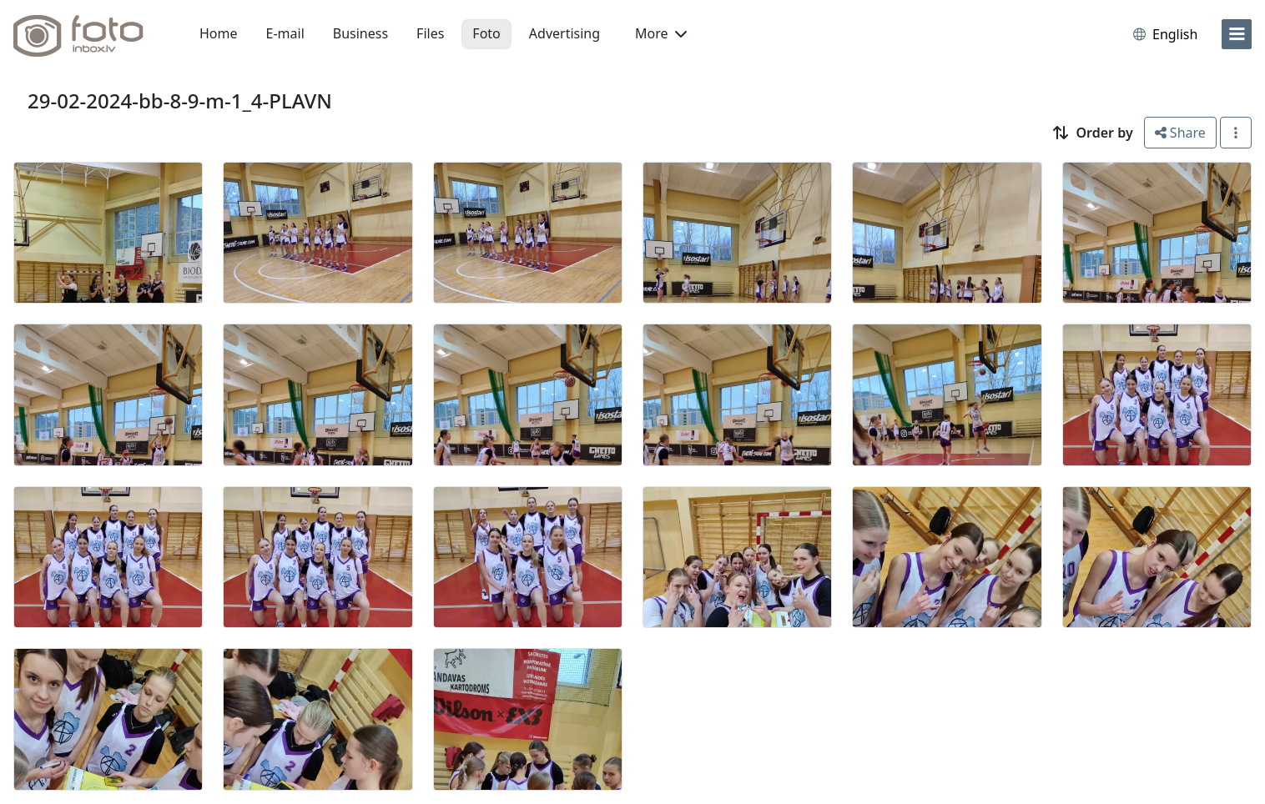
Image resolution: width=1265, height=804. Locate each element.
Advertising (564, 33)
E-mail (285, 33)
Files (430, 33)
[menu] (1237, 34)
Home (218, 33)
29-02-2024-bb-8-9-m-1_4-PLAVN (180, 100)
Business (360, 33)
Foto (486, 33)
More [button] (661, 33)
